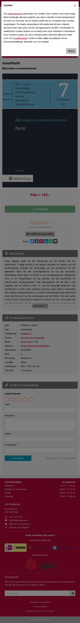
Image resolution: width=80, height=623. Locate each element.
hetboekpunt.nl (15, 13)
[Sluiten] (75, 5)
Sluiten (71, 51)
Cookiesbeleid (20, 38)
